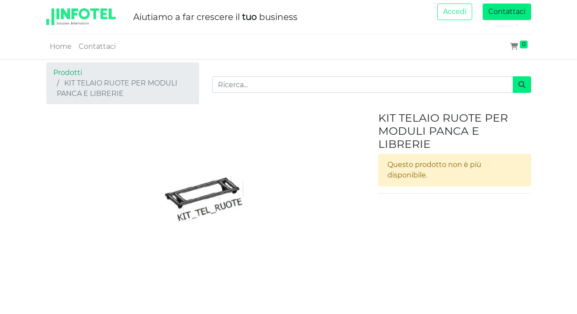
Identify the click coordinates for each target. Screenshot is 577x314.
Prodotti (67, 72)
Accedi (454, 11)
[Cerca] (522, 84)
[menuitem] (60, 46)
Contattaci (506, 11)
